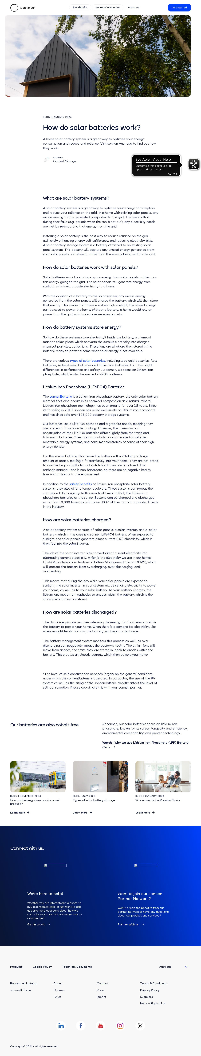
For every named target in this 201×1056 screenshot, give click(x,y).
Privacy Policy (149, 990)
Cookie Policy (42, 966)
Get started (179, 7)
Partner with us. (129, 924)
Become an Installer (24, 983)
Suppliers (146, 996)
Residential (80, 7)
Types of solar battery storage (94, 800)
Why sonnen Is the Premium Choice (158, 800)
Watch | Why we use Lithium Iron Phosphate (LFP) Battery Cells (145, 745)
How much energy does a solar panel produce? (34, 802)
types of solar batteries (87, 361)
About (58, 983)
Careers (59, 990)
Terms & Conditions (153, 983)
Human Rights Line (152, 1003)
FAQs (57, 996)
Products (16, 966)
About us (132, 7)
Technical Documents (77, 966)
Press (100, 990)
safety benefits (80, 484)
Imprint (101, 996)
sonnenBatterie (60, 396)
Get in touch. (36, 924)
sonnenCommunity (107, 7)
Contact (102, 983)
